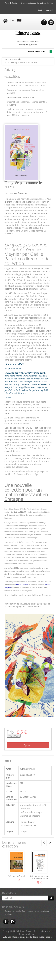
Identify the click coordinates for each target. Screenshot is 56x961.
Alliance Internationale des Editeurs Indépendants (27, 937)
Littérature (25, 808)
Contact (15, 3)
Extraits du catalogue (27, 3)
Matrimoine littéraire (30, 815)
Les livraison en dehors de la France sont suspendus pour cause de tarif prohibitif (26, 84)
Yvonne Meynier (17, 193)
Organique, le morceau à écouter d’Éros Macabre (26, 91)
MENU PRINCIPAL (36, 51)
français (23, 831)
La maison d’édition (45, 3)
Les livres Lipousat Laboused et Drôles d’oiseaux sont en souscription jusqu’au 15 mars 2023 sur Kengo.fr (27, 112)
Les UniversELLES (37, 805)
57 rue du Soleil (16, 876)
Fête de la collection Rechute (20, 97)
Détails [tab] (7, 760)
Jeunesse (24, 805)
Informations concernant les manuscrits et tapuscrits (27, 103)
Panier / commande (46, 10)
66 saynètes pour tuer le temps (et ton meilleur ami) (39, 878)
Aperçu (28, 745)
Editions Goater (27, 822)
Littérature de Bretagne (31, 812)
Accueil (8, 3)
